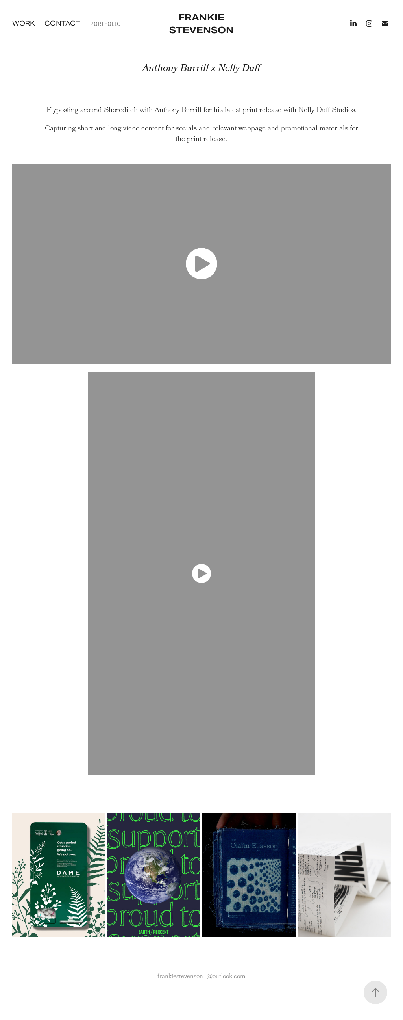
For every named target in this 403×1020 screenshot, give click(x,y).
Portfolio (105, 23)
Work (23, 23)
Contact (62, 23)
